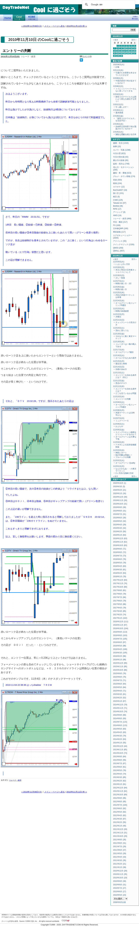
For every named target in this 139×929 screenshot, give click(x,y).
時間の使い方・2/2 (123, 283)
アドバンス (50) (120, 241)
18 (128, 51)
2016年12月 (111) (120, 621)
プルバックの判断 (123, 457)
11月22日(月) (118, 314)
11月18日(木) (118, 342)
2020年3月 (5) (119, 486)
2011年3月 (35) (119, 860)
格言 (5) (116, 197)
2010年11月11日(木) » (76, 26)
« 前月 (115, 40)
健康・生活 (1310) (121, 143)
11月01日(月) (118, 466)
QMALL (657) (118, 251)
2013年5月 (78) (119, 770)
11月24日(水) (118, 300)
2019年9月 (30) (119, 507)
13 (135, 48)
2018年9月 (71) (119, 549)
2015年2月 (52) (119, 698)
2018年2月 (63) (119, 573)
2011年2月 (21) (119, 864)
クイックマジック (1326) (123, 244)
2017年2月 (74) (119, 615)
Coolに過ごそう (19, 17)
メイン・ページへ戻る (54, 26)
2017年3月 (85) (119, 611)
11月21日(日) (118, 320)
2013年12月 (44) (120, 746)
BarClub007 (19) (120, 190)
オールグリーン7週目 (124, 352)
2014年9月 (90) (119, 715)
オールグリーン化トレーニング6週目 (125, 406)
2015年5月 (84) (119, 687)
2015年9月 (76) (119, 673)
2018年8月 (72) (119, 552)
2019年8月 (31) (119, 511)
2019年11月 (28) (120, 500)
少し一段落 (120, 278)
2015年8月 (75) (119, 677)
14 (115, 51)
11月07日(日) (118, 418)
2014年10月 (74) (120, 711)
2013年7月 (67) (119, 763)
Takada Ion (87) (119, 203)
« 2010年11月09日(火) (31, 26)
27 (135, 53)
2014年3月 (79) (119, 736)
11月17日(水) (118, 350)
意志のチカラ (121, 383)
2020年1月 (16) (119, 493)
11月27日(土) (118, 281)
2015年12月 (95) (120, 663)
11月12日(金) (118, 381)
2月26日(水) (118, 124)
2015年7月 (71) (119, 680)
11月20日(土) (118, 328)
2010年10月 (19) (120, 878)
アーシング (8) (119, 212)
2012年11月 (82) (120, 791)
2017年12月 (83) (120, 580)
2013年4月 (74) (119, 774)
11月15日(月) (118, 361)
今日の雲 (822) (119, 153)
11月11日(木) (118, 386)
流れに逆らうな (122, 330)
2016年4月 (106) (120, 649)
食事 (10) (117, 146)
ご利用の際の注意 (135, 18)
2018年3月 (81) (119, 570)
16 (121, 51)
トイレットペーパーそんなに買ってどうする (125, 90)
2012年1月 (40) (119, 826)
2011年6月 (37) (119, 850)
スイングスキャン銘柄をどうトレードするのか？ (125, 433)
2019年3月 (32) (119, 528)
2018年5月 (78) (119, 563)
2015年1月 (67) (119, 701)
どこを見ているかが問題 (125, 393)
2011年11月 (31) (120, 833)
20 (135, 51)
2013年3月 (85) (119, 777)
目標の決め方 (121, 369)
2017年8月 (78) (119, 594)
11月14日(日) (118, 367)
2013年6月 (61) (119, 767)
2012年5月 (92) (119, 812)
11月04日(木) (118, 442)
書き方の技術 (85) (120, 160)
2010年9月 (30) (119, 881)
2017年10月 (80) (120, 587)
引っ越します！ (122, 107)
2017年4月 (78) (119, 608)
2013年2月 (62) (119, 781)
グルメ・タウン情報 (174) (124, 176)
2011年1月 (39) (119, 867)
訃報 (117, 67)
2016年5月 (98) (119, 646)
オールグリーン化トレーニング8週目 (125, 304)
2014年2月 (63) (119, 739)
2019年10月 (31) (120, 504)
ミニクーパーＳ (122, 421)
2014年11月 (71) (120, 708)
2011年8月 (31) (119, 843)
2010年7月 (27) (119, 888)
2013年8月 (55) (119, 760)
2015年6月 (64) (119, 684)
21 (115, 53)
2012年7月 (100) (120, 805)
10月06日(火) (118, 64)
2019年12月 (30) (120, 497)
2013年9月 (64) (119, 756)
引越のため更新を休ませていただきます (125, 74)
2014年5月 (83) (119, 729)
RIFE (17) (117, 209)
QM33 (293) (118, 248)
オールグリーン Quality (125, 463)
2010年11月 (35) (120, 874)
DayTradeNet (15, 7)
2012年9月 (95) (119, 798)
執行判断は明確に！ (124, 455)
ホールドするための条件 (125, 358)
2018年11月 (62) (120, 542)
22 (118, 53)
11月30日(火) (118, 262)
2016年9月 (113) (120, 632)
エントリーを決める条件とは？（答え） (125, 376)
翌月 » (133, 40)
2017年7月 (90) (119, 597)
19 (131, 51)
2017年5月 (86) (119, 604)
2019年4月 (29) (119, 525)
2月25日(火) (118, 132)
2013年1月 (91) (119, 784)
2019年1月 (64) (119, 535)
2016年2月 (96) (119, 656)
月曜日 (118, 317)
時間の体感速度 (122, 311)
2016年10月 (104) (120, 628)
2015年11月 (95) (120, 666)
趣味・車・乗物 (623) (122, 173)
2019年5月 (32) (119, 521)
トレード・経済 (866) (122, 218)
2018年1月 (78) (119, 576)
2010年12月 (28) (120, 871)
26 (131, 53)
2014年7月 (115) (120, 722)
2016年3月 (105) (120, 653)
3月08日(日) (118, 86)
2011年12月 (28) (120, 829)
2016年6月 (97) (119, 642)
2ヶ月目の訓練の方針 (124, 473)
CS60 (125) (118, 200)
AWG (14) (117, 215)
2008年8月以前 (119, 902)
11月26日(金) (118, 287)
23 (121, 53)
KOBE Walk (31, 17)
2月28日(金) (118, 116)
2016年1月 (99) (119, 660)
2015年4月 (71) (119, 691)
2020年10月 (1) (119, 483)
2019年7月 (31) (119, 514)
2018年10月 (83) (120, 545)
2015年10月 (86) (120, 670)
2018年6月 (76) (119, 559)
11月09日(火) (118, 402)
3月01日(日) (118, 104)
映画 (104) (117, 183)
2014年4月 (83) (119, 732)
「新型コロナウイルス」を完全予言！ (125, 119)
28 (115, 56)
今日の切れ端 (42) (120, 157)
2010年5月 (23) (119, 895)
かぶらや (119, 426)
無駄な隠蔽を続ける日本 (125, 134)
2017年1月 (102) (120, 618)
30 (121, 56)
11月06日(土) (118, 424)
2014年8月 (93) (119, 718)
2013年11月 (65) (120, 750)
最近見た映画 (121, 364)
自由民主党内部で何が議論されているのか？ (125, 127)
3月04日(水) (118, 94)
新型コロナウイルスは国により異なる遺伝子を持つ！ (125, 99)
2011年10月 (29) (120, 836)
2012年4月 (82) (119, 815)
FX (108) (117, 225)
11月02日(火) (118, 460)
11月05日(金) (118, 430)
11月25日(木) (118, 292)
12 (131, 48)
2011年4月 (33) (119, 857)
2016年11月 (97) (120, 625)
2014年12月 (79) (120, 705)
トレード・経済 (15, 780)
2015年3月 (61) (119, 694)
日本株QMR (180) (120, 228)
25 (128, 53)
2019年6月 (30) (119, 518)
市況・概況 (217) (120, 222)
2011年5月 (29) (119, 853)
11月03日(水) (118, 450)
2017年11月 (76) (120, 583)
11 (128, 48)
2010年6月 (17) (119, 891)
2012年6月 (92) (119, 808)
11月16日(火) (118, 355)
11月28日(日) (118, 275)
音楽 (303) (117, 180)
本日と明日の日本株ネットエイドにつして (125, 271)
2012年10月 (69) (120, 795)
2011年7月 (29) (119, 846)
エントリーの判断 (17, 51)
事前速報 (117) (119, 232)
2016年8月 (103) (120, 635)
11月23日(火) (118, 308)
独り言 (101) (118, 193)
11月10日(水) (118, 396)
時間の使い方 (121, 289)
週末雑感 (119, 113)
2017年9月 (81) (119, 590)
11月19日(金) (118, 334)
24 (125, 53)
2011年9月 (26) (119, 840)
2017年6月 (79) (119, 601)
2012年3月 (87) (119, 819)
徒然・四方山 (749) (121, 164)
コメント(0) (87, 56)
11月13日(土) (118, 373)
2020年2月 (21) (119, 490)
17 (125, 51)
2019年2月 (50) (119, 531)
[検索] (108, 4)
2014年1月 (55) (119, 743)
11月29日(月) (118, 267)
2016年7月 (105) (120, 639)
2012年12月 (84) (120, 788)
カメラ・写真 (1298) (121, 150)
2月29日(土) (118, 110)
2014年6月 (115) (120, 725)
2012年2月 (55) (119, 822)
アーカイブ (121, 480)
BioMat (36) (118, 206)
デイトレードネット (8, 17)
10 (125, 48)
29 (118, 56)
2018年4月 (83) (119, 566)
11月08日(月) (118, 410)
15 (118, 51)
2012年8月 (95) (119, 801)
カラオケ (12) (119, 187)
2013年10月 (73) (120, 753)
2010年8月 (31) (119, 885)
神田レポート (121, 453)
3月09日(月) (118, 78)
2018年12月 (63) (120, 538)
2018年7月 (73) (119, 556)
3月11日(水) (118, 70)
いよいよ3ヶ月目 (122, 264)
